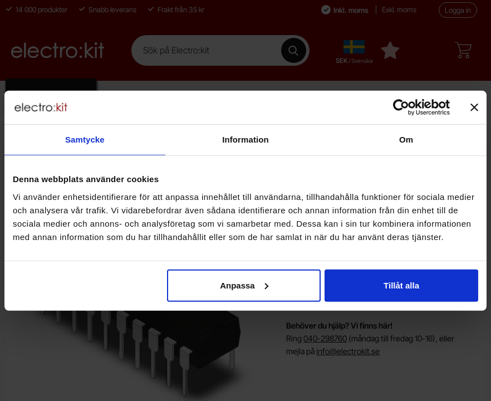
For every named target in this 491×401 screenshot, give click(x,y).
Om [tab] (406, 139)
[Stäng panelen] (474, 107)
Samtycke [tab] (85, 139)
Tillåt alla (401, 285)
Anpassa (244, 285)
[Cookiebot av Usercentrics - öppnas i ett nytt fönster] (401, 107)
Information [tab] (245, 139)
